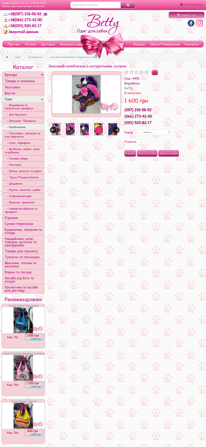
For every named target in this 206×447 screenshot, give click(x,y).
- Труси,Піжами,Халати (22, 177)
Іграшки (11, 217)
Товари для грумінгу (21, 251)
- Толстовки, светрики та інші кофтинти (22, 134)
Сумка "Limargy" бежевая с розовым (23, 353)
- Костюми (13, 165)
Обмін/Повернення (165, 44)
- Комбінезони (15, 127)
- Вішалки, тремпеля (19, 202)
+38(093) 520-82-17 (22, 25)
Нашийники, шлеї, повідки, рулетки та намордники (21, 241)
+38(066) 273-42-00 (22, 19)
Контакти (192, 44)
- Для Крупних (16, 114)
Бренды (24, 74)
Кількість (130, 141)
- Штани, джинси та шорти (23, 171)
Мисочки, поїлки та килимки (20, 264)
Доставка (48, 44)
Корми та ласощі (18, 272)
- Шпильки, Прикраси (20, 121)
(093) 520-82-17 (137, 122)
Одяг (24, 99)
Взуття (10, 93)
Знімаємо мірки (72, 44)
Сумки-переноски (19, 223)
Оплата (30, 44)
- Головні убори (16, 158)
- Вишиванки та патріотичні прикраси (19, 106)
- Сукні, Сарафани (17, 143)
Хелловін (12, 87)
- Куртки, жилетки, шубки (23, 190)
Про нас (13, 44)
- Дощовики (14, 183)
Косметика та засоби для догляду (21, 289)
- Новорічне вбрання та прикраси (21, 210)
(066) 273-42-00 (138, 116)
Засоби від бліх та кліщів (19, 279)
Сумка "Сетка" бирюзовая (23, 305)
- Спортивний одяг (18, 196)
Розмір (128, 132)
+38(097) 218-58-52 (22, 13)
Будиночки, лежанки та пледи (23, 231)
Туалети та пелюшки (22, 257)
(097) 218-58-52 (137, 109)
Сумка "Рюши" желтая (24, 401)
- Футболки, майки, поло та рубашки (22, 150)
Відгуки (139, 44)
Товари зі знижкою (20, 80)
